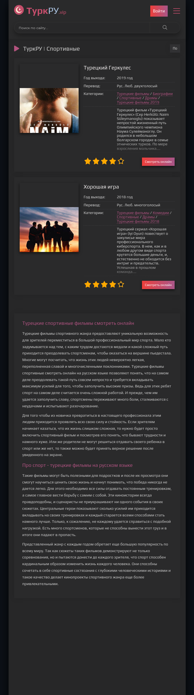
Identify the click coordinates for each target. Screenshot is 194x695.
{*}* (43, 98)
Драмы (137, 98)
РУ (46, 10)
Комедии (149, 204)
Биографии (151, 94)
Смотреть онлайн (158, 153)
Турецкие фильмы (121, 94)
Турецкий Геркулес (96, 68)
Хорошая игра (90, 178)
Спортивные (116, 98)
